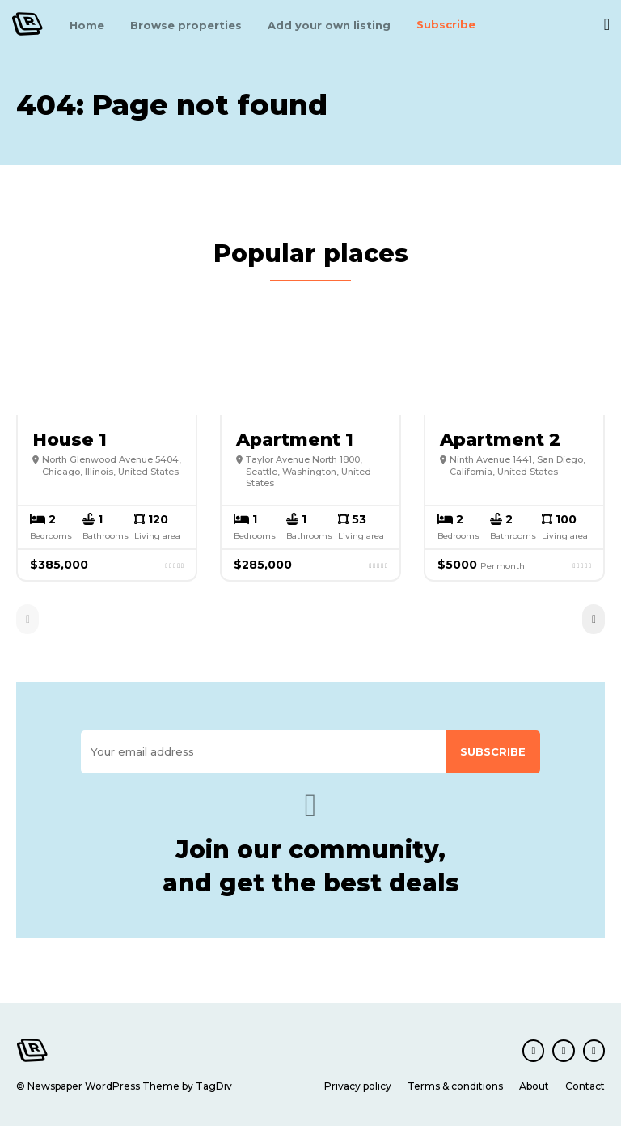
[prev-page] (27, 618)
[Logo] (27, 24)
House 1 (69, 439)
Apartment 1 (294, 439)
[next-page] (593, 618)
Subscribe (493, 751)
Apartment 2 (500, 439)
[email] (263, 751)
